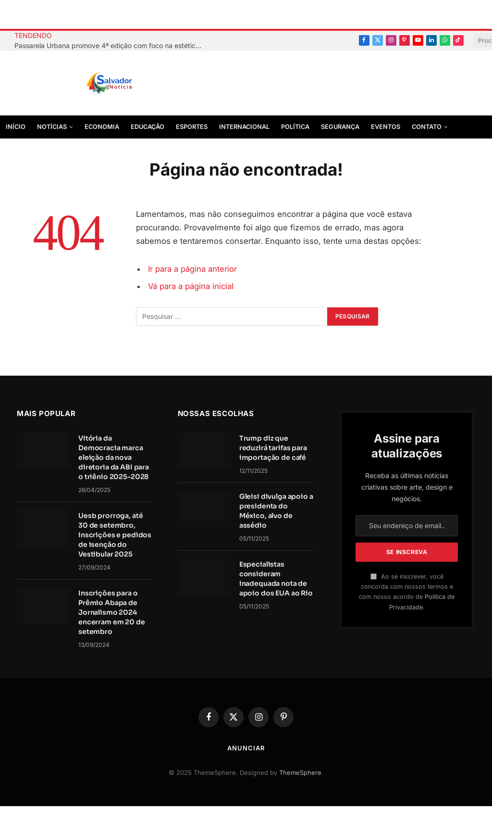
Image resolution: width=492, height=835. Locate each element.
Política (295, 126)
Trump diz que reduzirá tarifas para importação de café (273, 448)
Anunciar (245, 748)
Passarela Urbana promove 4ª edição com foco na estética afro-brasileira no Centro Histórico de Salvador (110, 45)
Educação (147, 126)
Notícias (52, 126)
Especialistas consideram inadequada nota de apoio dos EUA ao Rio (276, 578)
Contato (427, 126)
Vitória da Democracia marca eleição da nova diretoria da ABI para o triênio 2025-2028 (113, 457)
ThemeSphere (300, 772)
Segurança (340, 126)
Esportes (192, 126)
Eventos (385, 126)
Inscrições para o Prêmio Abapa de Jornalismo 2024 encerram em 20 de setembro (111, 612)
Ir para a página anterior (192, 269)
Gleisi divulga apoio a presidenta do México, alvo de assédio (276, 511)
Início (15, 126)
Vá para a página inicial (191, 286)
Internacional (244, 126)
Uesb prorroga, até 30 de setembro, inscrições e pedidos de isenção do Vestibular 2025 (114, 534)
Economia (102, 126)
